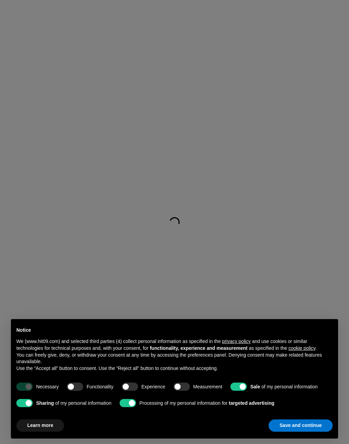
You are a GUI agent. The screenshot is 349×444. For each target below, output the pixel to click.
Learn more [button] (40, 425)
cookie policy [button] (301, 348)
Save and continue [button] (300, 425)
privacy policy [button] (236, 341)
